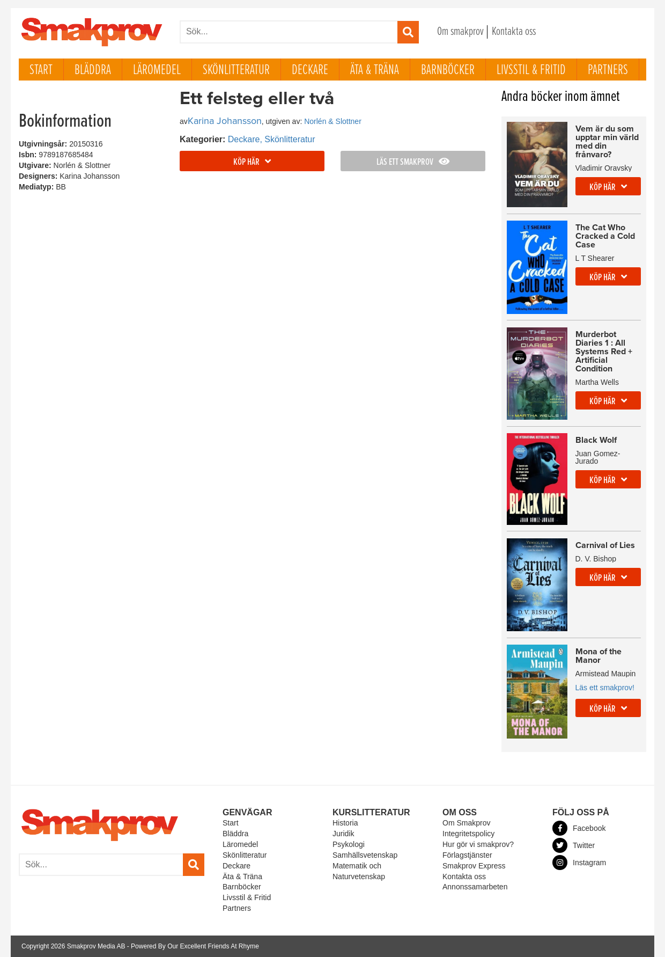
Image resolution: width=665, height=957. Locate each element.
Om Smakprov (466, 823)
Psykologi (348, 844)
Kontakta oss (514, 32)
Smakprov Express (473, 865)
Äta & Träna (374, 70)
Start (41, 70)
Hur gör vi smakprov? (478, 844)
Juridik (343, 833)
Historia (345, 823)
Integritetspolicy (468, 833)
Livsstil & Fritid (531, 70)
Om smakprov (460, 32)
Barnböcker (448, 70)
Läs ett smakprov (412, 162)
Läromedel (157, 70)
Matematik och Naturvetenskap (358, 871)
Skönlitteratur (236, 70)
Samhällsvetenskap (364, 855)
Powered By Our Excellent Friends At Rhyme (195, 946)
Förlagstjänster (467, 855)
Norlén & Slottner (332, 121)
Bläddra (93, 70)
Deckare (310, 70)
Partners (608, 70)
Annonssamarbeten (474, 886)
